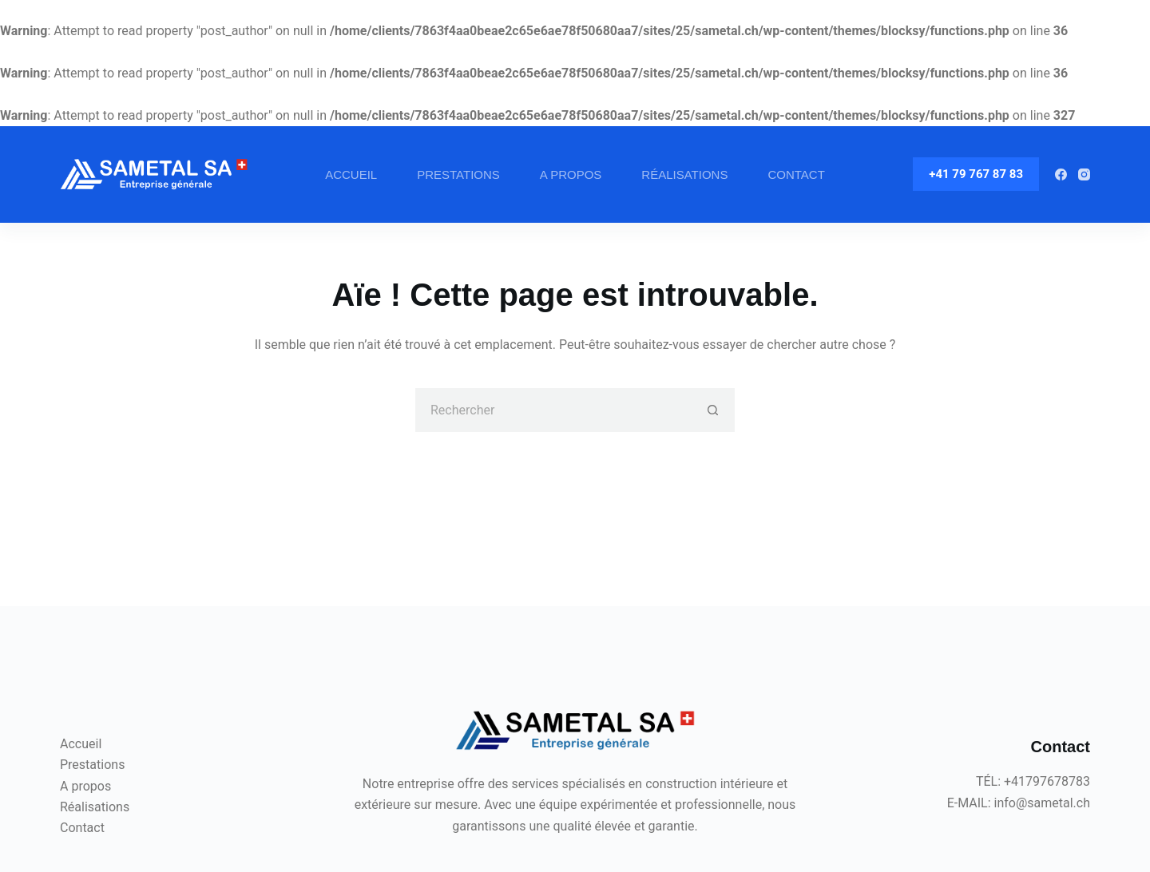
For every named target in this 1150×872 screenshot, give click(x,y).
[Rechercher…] (553, 410)
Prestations (458, 174)
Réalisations (684, 174)
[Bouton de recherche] (713, 410)
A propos (571, 174)
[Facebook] (1061, 174)
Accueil (351, 174)
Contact (795, 174)
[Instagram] (1084, 174)
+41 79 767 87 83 (976, 174)
